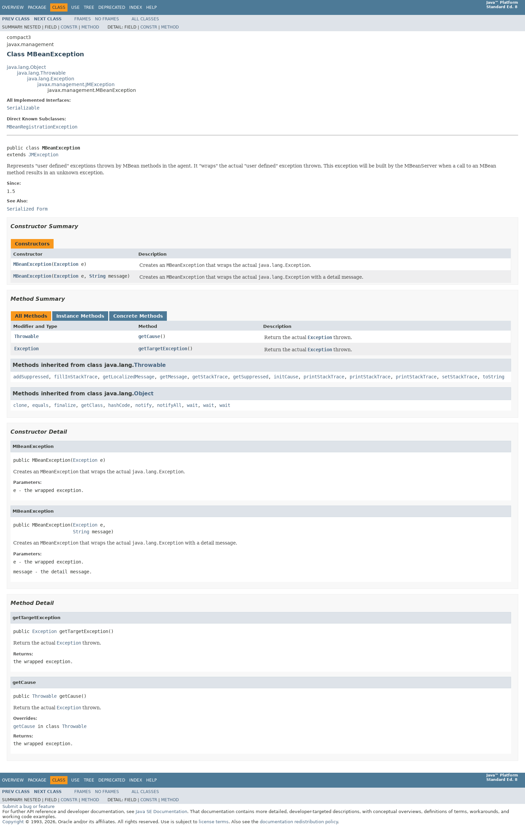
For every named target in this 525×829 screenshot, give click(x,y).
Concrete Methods (138, 316)
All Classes (145, 19)
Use (75, 7)
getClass (92, 405)
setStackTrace (459, 376)
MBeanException (32, 264)
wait (192, 405)
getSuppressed (250, 376)
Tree (89, 7)
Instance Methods (80, 316)
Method (90, 27)
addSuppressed (30, 376)
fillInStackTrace (75, 376)
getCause (149, 336)
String (97, 276)
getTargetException (162, 348)
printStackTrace (324, 376)
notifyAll (169, 405)
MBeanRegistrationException (42, 127)
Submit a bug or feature (28, 806)
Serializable (23, 108)
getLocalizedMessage (128, 376)
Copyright (13, 821)
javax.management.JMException (76, 84)
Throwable (26, 336)
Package (37, 7)
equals (40, 405)
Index (135, 7)
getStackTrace (210, 376)
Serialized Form (27, 209)
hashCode (119, 405)
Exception (66, 264)
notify (143, 405)
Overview (13, 7)
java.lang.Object (26, 67)
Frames (82, 19)
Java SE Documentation (161, 811)
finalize (65, 405)
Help (151, 7)
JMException (43, 154)
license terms (214, 821)
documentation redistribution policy (299, 821)
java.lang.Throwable (41, 73)
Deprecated (111, 7)
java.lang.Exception (50, 78)
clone (20, 405)
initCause (286, 376)
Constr (69, 27)
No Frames (107, 19)
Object (144, 393)
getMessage (173, 376)
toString (493, 376)
